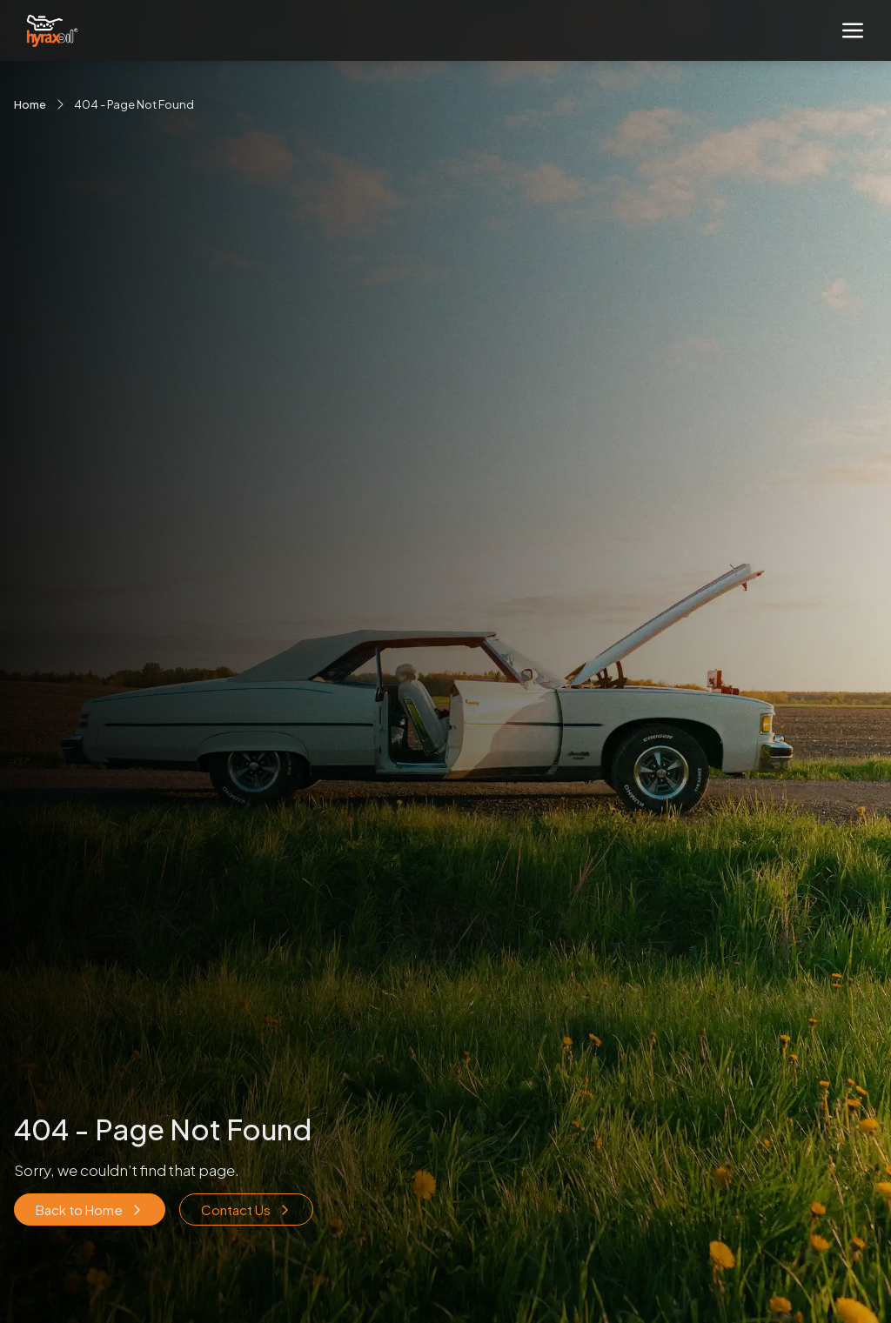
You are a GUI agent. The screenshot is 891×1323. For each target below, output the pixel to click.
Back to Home (90, 1209)
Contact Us (246, 1209)
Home (30, 104)
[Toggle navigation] (852, 30)
